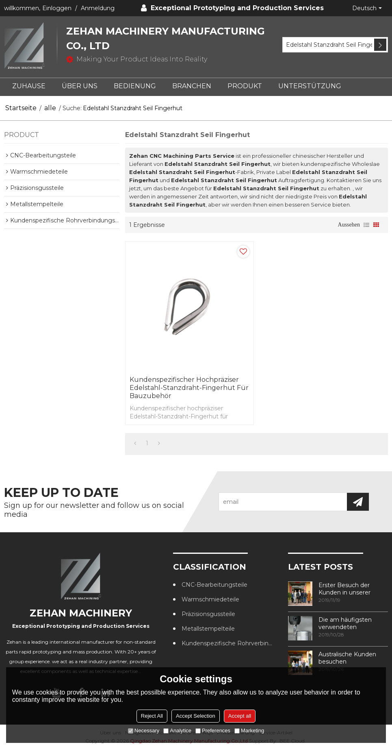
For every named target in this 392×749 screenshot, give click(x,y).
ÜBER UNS (79, 86)
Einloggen (56, 8)
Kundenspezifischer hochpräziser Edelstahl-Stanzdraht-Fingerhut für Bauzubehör (189, 388)
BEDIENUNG (135, 86)
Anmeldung (98, 8)
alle (50, 108)
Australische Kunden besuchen (347, 658)
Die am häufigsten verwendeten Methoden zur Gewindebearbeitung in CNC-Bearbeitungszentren (351, 623)
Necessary (143, 730)
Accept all (239, 716)
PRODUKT (244, 86)
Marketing (249, 730)
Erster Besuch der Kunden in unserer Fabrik (344, 588)
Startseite (21, 108)
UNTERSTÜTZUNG (309, 86)
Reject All (152, 716)
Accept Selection (195, 716)
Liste (366, 225)
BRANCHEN (191, 86)
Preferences (212, 730)
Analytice (177, 730)
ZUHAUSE (28, 86)
